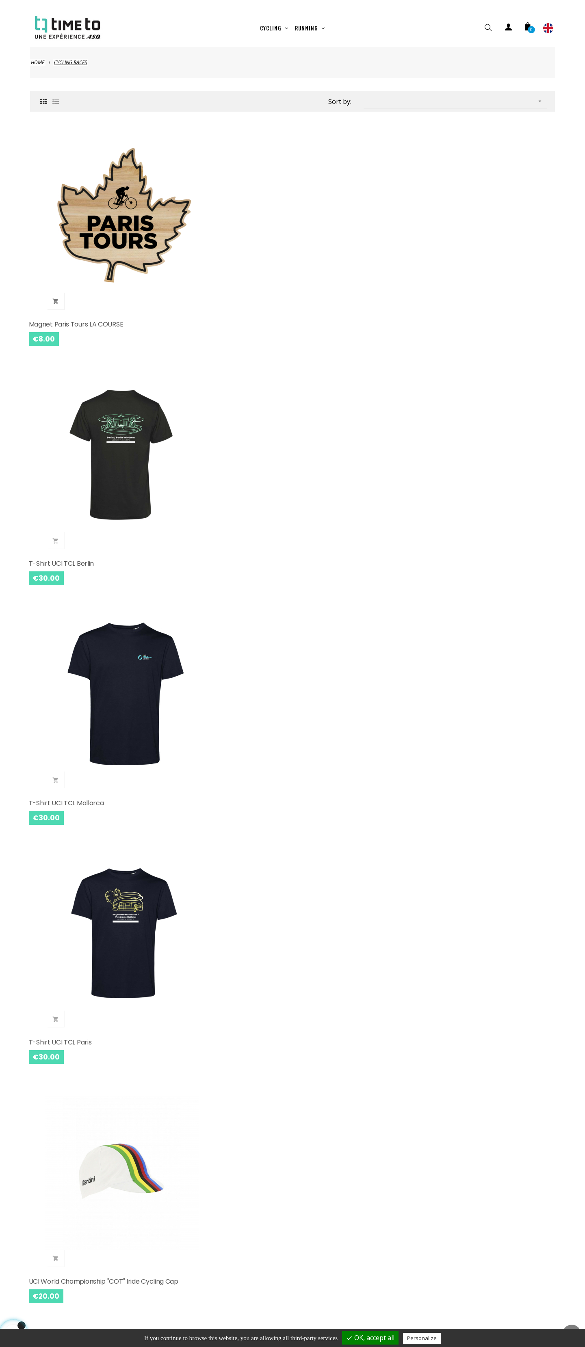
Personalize (422, 1338)
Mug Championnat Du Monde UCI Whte (225, 1244)
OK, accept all (370, 1337)
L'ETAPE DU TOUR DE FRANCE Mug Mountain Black (350, 910)
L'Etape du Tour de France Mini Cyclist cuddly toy (223, 403)
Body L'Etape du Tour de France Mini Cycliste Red (220, 741)
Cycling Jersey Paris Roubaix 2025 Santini (484, 403)
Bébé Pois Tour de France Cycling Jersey (216, 1080)
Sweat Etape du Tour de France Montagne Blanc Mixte (79, 910)
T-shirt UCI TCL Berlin (197, 239)
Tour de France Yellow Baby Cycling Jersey (85, 1080)
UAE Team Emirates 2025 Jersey (483, 567)
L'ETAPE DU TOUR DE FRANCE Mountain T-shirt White (492, 741)
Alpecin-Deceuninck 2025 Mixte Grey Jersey (356, 572)
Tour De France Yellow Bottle (74, 1244)
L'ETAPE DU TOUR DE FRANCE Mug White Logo (484, 910)
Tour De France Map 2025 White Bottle (492, 1075)
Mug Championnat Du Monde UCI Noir (356, 1244)
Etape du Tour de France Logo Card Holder (220, 910)
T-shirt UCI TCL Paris (464, 239)
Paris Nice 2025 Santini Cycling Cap (486, 1244)
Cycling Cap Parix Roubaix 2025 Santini (223, 567)
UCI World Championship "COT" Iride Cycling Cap (85, 403)
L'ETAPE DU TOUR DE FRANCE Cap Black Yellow (359, 741)
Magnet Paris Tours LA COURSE (77, 239)
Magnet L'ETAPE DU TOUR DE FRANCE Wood (355, 1080)
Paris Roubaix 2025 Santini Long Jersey (88, 567)
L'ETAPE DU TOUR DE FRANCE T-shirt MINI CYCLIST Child (354, 403)
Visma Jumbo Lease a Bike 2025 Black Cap (88, 741)
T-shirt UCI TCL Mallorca (336, 239)
